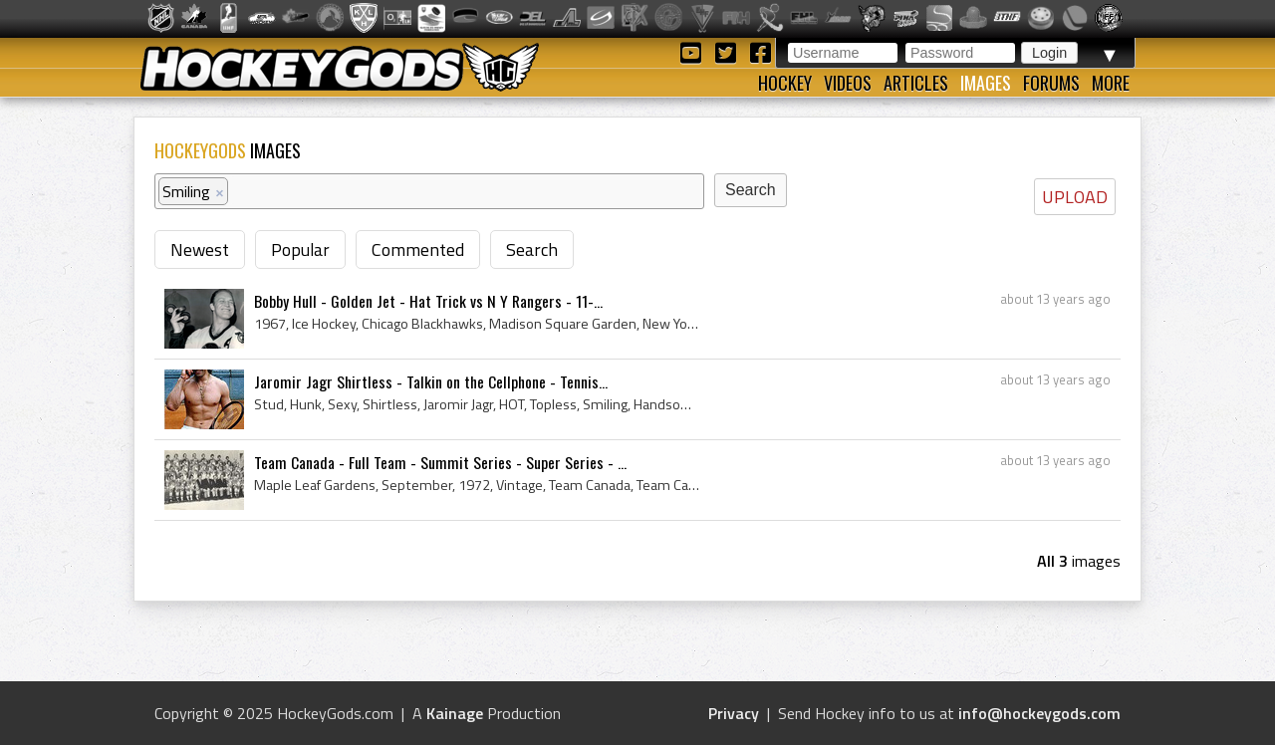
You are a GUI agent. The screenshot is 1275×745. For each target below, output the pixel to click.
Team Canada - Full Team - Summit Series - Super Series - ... (440, 462)
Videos (848, 83)
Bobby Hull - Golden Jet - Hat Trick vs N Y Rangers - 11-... (428, 301)
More (1111, 83)
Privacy (733, 713)
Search (532, 249)
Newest (199, 249)
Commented (418, 249)
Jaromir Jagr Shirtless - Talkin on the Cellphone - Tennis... (431, 381)
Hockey (785, 83)
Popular (300, 249)
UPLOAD (1075, 196)
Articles (916, 83)
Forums (1051, 83)
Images (985, 83)
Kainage (454, 713)
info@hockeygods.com (1039, 713)
